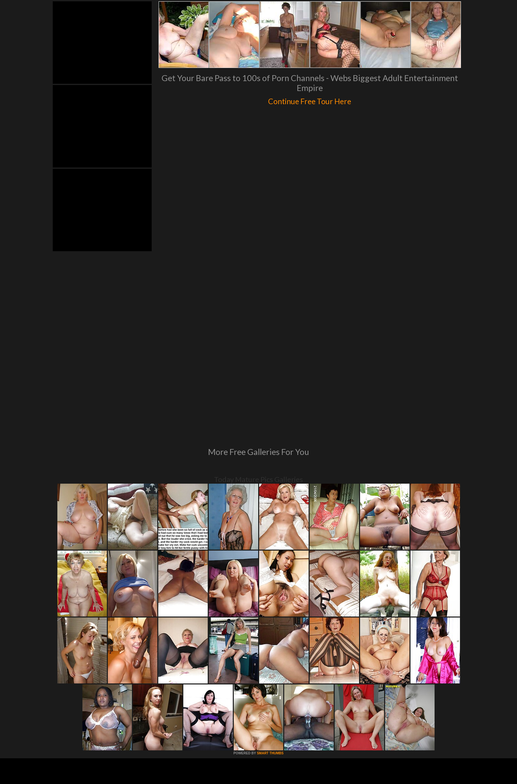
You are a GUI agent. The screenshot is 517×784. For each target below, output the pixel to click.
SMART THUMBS (270, 663)
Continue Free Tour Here (310, 99)
